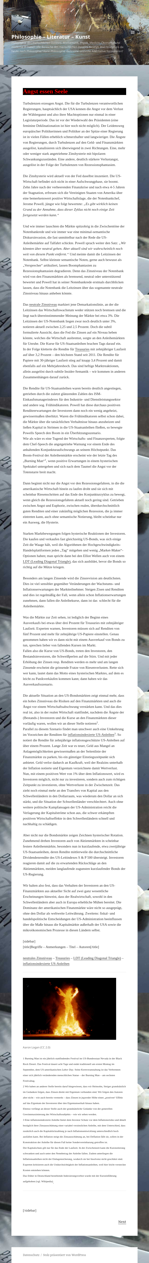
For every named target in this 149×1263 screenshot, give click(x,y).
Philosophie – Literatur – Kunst (50, 36)
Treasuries (82, 349)
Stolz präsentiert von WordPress (64, 1255)
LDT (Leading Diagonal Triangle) (46, 561)
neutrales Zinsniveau (37, 958)
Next (122, 1221)
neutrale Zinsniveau (43, 304)
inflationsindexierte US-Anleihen (91, 734)
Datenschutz (31, 1255)
